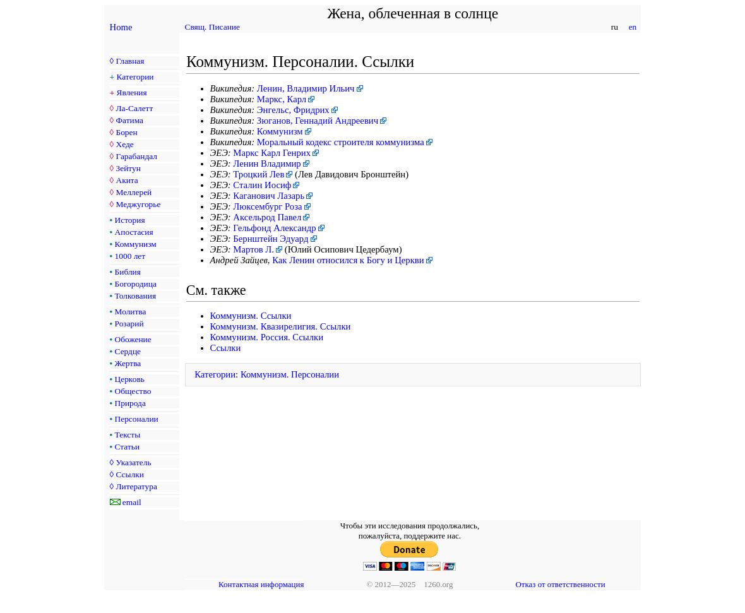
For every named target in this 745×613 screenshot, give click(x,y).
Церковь (130, 379)
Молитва (130, 311)
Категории (135, 76)
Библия (128, 272)
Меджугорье (138, 204)
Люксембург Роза (267, 206)
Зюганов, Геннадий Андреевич (317, 121)
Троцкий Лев (258, 174)
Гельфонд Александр (274, 228)
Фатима (129, 120)
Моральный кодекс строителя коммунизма (340, 142)
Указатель (133, 462)
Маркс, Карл (281, 99)
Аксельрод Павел (267, 217)
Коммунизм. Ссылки (251, 316)
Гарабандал (136, 156)
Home (121, 27)
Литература (136, 486)
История (130, 220)
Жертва (128, 363)
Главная (130, 61)
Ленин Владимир (267, 163)
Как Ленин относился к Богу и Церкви (348, 260)
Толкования (135, 296)
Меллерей (134, 192)
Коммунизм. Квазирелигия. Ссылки (280, 326)
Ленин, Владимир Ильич (306, 88)
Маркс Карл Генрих (272, 153)
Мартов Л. (253, 249)
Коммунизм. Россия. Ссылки (267, 337)
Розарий (129, 323)
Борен (126, 132)
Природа (130, 403)
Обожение (133, 339)
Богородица (136, 284)
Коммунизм (136, 244)
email (131, 502)
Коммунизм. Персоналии (290, 374)
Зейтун (128, 168)
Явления (132, 92)
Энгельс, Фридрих (293, 110)
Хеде (124, 144)
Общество (133, 391)
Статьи (127, 446)
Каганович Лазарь (268, 196)
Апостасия (134, 232)
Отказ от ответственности (560, 584)
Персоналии (136, 419)
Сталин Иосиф (262, 185)
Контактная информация (261, 584)
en (632, 27)
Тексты (128, 434)
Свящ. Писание (212, 27)
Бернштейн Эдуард (270, 239)
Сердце (128, 351)
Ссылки (129, 474)
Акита (127, 180)
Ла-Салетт (134, 108)
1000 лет (130, 256)
